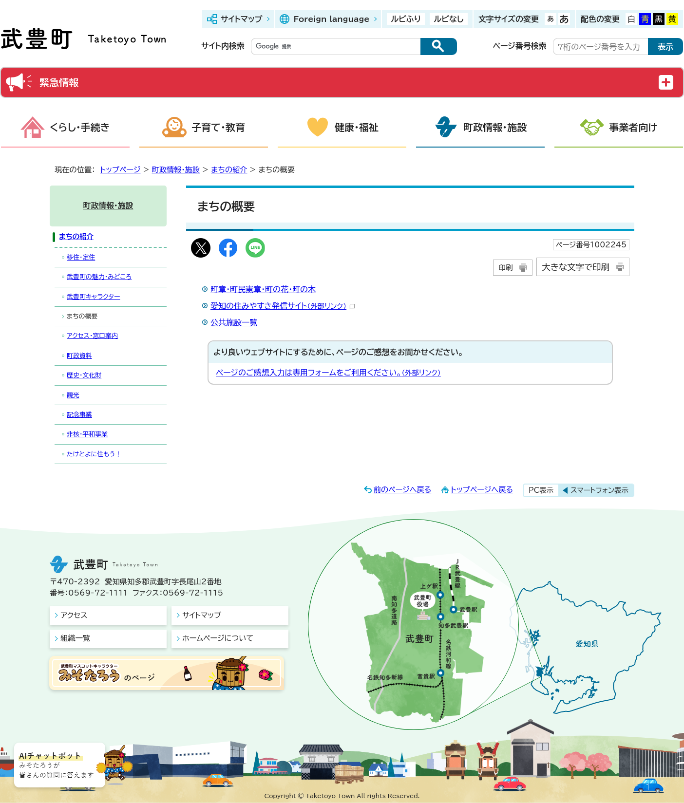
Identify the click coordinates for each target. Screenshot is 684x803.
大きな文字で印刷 (575, 267)
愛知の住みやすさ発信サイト (282, 306)
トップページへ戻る (482, 489)
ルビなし (448, 19)
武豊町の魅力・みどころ (99, 277)
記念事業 (79, 414)
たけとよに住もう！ (94, 454)
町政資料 (79, 356)
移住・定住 (81, 257)
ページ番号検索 (520, 46)
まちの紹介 (229, 169)
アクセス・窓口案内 (92, 336)
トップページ (120, 169)
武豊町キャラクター (93, 297)
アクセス (73, 615)
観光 (73, 395)
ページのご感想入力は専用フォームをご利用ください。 (328, 372)
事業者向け (633, 127)
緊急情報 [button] (58, 82)
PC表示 (541, 490)
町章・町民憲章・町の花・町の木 (263, 289)
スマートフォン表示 (599, 490)
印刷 (505, 267)
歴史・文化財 (84, 375)
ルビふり (406, 19)
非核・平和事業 (87, 434)
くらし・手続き (80, 127)
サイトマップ (241, 19)
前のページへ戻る (403, 489)
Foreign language (331, 19)
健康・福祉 (357, 127)
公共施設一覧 (233, 322)
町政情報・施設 (495, 127)
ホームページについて (217, 638)
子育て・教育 (218, 127)
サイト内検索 (223, 46)
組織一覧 (75, 638)
